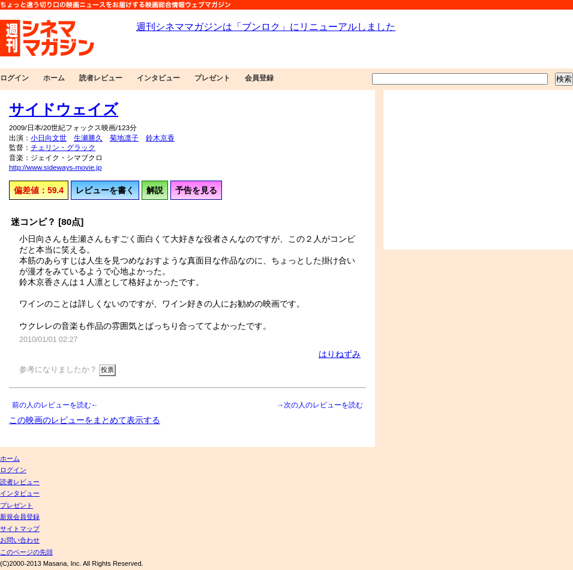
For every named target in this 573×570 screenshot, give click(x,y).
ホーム (54, 78)
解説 (154, 190)
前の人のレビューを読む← (55, 405)
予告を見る (196, 190)
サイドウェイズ (63, 109)
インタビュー (158, 78)
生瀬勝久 (88, 138)
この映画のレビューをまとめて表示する (84, 420)
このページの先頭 (26, 552)
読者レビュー (100, 78)
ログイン (14, 78)
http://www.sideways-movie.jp (55, 167)
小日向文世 (49, 138)
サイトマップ (20, 528)
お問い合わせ (20, 540)
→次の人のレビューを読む (320, 405)
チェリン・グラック (63, 147)
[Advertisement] (471, 170)
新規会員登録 (20, 516)
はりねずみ (340, 354)
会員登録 (259, 78)
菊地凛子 (124, 138)
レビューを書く (105, 190)
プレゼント (212, 78)
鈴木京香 (160, 138)
